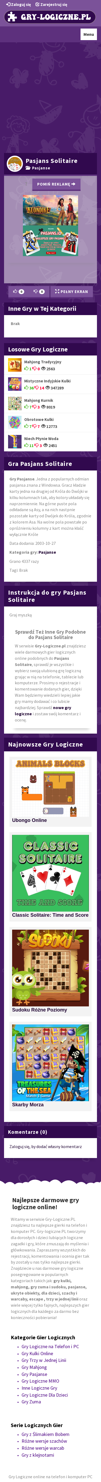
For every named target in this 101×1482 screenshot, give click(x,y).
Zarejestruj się (51, 4)
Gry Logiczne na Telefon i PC (50, 1346)
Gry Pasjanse (34, 1374)
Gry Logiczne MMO (40, 1381)
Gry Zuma (31, 1402)
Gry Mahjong (34, 1367)
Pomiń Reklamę (56, 184)
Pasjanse (38, 167)
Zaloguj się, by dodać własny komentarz (45, 1146)
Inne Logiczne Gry (39, 1388)
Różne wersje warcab (43, 1448)
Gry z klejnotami (38, 1455)
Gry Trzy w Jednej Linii (44, 1360)
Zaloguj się (18, 4)
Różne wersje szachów (44, 1441)
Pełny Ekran (71, 291)
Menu (90, 35)
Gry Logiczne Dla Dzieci (45, 1395)
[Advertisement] (50, 96)
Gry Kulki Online (37, 1353)
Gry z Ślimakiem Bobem (45, 1434)
